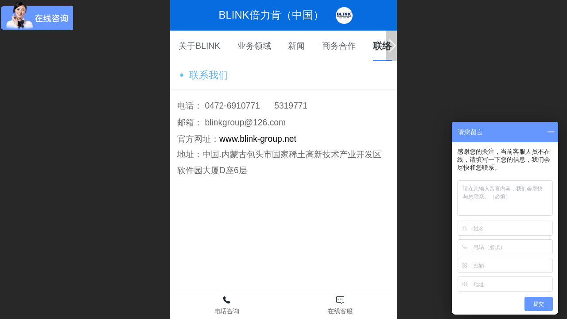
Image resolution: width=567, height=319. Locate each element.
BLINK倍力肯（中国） (271, 15)
